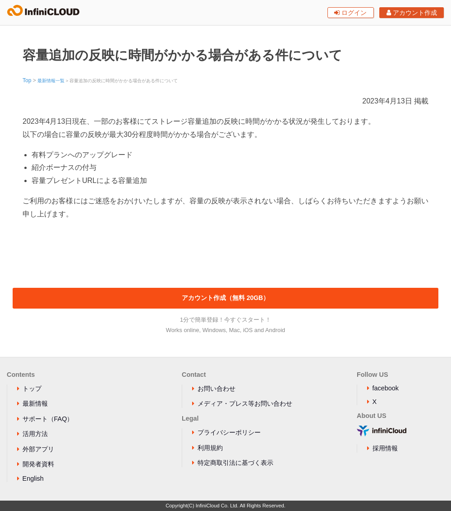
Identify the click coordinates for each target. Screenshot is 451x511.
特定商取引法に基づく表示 (235, 462)
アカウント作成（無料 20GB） (225, 297)
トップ (32, 388)
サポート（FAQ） (48, 418)
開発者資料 (38, 464)
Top (27, 80)
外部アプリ (38, 449)
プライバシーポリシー (229, 432)
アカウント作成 (412, 12)
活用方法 (35, 433)
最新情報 (35, 403)
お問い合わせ (216, 388)
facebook (386, 388)
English (33, 478)
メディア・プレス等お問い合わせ (245, 403)
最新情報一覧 (50, 80)
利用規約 (210, 447)
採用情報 (385, 448)
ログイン (350, 12)
